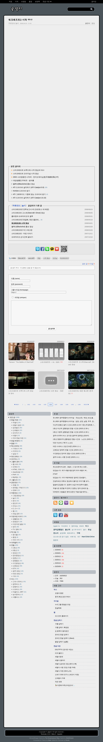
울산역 (67, 530)
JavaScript (18, 472)
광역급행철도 (58, 530)
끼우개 (17, 451)
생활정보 (17, 519)
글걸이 (49, 732)
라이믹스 (15, 459)
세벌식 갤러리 (60, 660)
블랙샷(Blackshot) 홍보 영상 (24, 184)
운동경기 (17, 522)
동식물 (17, 535)
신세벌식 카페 (60, 678)
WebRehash (70, 738)
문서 (16, 501)
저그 (87, 526)
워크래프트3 (64, 258)
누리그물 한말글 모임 (62, 604)
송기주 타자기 (77, 530)
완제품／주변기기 (21, 488)
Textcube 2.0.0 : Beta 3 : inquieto (51, 734)
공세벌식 (17, 428)
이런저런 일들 (19, 524)
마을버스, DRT (19, 592)
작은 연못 (58, 682)
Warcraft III (21, 258)
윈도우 (17, 503)
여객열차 (16, 543)
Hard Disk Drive (88, 537)
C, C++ (16, 508)
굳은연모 (16, 482)
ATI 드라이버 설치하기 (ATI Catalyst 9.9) (28, 187)
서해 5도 (73, 537)
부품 (16, 485)
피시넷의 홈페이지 (61, 616)
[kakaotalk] (52, 251)
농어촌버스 (18, 594)
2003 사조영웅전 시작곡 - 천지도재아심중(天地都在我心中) (36, 177)
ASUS (81, 526)
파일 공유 (18, 514)
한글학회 (58, 608)
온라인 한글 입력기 (62, 635)
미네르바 (64, 526)
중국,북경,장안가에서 (62, 597)
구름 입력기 (59, 624)
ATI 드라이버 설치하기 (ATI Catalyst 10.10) (29, 198)
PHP (16, 475)
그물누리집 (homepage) (38, 291)
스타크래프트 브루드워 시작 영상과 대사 (28, 170)
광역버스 (17, 584)
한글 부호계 (17, 441)
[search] (79, 9)
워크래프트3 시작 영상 (20, 19)
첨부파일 (74, 526)
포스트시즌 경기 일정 (61, 537)
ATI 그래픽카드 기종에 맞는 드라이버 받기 (29, 194)
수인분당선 (18, 563)
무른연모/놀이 (14, 23)
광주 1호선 (18, 571)
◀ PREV (16, 404)
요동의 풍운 (59, 593)
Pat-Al (67, 740)
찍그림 (15, 532)
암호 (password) (20, 285)
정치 (16, 527)
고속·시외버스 (19, 581)
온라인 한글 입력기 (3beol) (64, 638)
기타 (16, 576)
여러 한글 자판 (19, 438)
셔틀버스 (17, 597)
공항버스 (17, 587)
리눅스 (17, 506)
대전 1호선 (18, 574)
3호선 (16, 550)
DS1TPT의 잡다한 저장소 (64, 649)
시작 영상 (46, 258)
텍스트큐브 (16, 446)
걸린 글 (85, 264)
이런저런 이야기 (19, 516)
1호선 (16, 548)
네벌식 (16, 435)
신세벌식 (17, 430)
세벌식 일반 (18, 425)
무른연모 (16, 206)
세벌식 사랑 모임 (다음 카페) (65, 667)
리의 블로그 (59, 653)
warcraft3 (31, 258)
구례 (78, 533)
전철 (14, 545)
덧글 (92, 264)
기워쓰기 (17, 449)
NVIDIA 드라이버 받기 (21, 191)
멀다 (84, 530)
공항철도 (17, 561)
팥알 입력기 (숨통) (61, 642)
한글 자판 (16, 420)
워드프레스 (16, 456)
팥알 (93, 23)
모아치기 (17, 433)
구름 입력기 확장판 (62, 627)
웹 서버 (17, 464)
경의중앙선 (18, 555)
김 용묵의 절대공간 (62, 631)
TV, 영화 (17, 529)
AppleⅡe (56, 526)
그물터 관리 (17, 462)
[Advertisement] (51, 44)
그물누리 (16, 480)
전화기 (16, 490)
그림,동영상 (18, 496)
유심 (89, 530)
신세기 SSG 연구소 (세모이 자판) (67, 675)
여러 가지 (18, 540)
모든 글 (14, 417)
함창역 (55, 540)
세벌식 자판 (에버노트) (63, 671)
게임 (38, 258)
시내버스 (17, 589)
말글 (14, 443)
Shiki (49, 740)
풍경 (15, 537)
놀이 (24, 206)
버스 (14, 579)
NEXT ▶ (86, 404)
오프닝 (55, 258)
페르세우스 (71, 533)
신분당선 (17, 566)
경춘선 (17, 558)
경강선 (17, 553)
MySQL (17, 477)
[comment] (51, 313)
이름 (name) (20, 280)
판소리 (55, 533)
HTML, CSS (18, 469)
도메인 (16, 467)
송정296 (63, 533)
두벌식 (17, 422)
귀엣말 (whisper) (19, 297)
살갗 (15, 454)
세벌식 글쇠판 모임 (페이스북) (66, 664)
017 (79, 537)
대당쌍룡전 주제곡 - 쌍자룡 (23, 180)
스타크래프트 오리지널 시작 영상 (26, 174)
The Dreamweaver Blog (52, 738)
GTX (16, 568)
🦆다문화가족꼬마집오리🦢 (65, 685)
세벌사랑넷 (59, 657)
